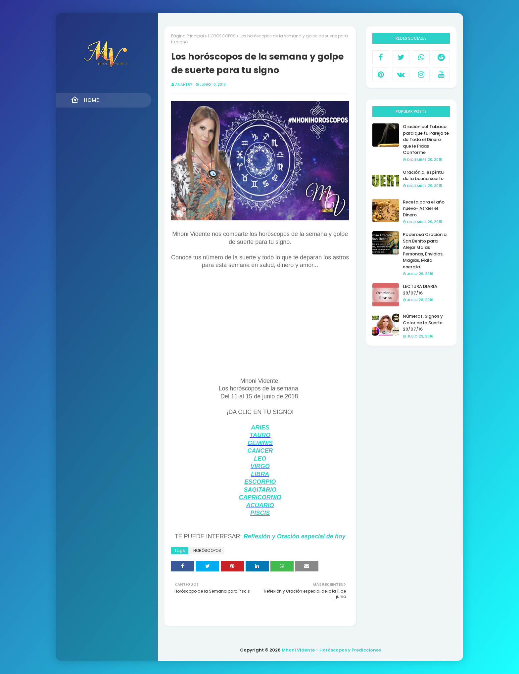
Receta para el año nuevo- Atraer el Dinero (424, 208)
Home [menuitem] (85, 100)
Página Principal (187, 36)
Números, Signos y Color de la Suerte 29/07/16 (423, 322)
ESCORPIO (260, 481)
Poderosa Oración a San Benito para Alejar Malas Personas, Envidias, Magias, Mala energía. (425, 250)
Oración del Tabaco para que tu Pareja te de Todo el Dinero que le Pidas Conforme (426, 139)
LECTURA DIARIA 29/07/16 (420, 289)
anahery (183, 84)
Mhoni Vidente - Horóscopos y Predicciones (331, 650)
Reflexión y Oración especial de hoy (295, 536)
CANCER (260, 450)
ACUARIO (260, 505)
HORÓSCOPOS (222, 36)
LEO (260, 458)
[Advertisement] (260, 331)
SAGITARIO (260, 489)
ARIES (260, 427)
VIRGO (260, 466)
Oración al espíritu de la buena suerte (423, 175)
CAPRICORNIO (260, 497)
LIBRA (260, 474)
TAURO (260, 435)
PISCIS (260, 513)
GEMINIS (260, 443)
